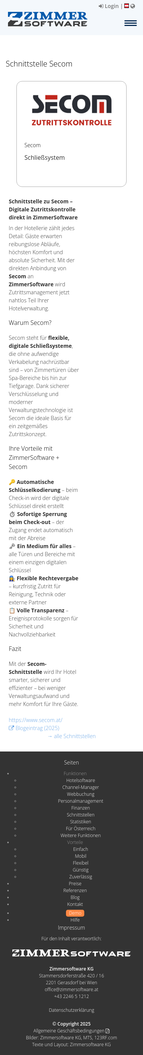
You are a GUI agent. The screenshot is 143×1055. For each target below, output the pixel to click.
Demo (75, 913)
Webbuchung (81, 794)
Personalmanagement (80, 801)
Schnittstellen (80, 815)
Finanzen (80, 808)
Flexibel (80, 863)
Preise (75, 883)
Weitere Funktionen (81, 835)
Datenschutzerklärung (71, 1010)
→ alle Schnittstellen (71, 736)
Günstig (80, 870)
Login (109, 6)
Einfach (80, 849)
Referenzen (75, 890)
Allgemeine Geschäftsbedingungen (71, 1030)
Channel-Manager (81, 787)
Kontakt (75, 904)
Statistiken (80, 821)
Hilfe (75, 920)
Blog (75, 897)
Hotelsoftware (80, 780)
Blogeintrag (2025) (34, 728)
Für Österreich (81, 828)
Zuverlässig (80, 876)
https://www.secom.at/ (36, 720)
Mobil (81, 856)
